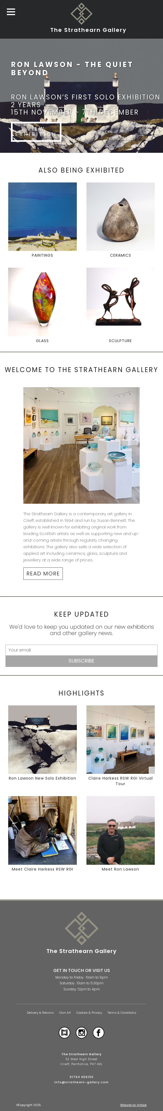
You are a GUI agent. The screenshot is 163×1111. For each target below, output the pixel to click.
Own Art (65, 1013)
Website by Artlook (133, 1105)
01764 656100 (82, 1077)
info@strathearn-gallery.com (81, 1082)
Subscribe (81, 660)
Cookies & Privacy (89, 1013)
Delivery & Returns (40, 1013)
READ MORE (43, 573)
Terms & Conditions (122, 1013)
